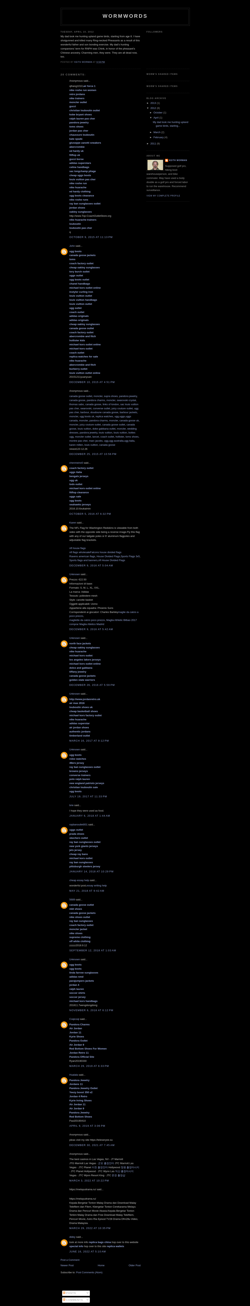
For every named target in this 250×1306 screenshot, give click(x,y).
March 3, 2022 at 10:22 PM (89, 1180)
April (156, 117)
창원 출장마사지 (130, 1167)
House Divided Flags (108, 556)
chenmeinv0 (76, 462)
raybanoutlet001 (78, 824)
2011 (153, 143)
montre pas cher (78, 440)
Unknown (74, 574)
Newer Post (67, 1265)
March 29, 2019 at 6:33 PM (89, 1066)
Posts (69, 1293)
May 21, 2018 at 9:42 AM (86, 890)
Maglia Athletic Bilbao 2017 (121, 620)
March (157, 132)
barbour (84, 412)
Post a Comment (70, 1259)
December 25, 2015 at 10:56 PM (92, 454)
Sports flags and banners (83, 560)
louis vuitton (84, 428)
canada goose (77, 400)
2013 (153, 103)
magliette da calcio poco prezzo (87, 620)
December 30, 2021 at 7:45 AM (92, 1145)
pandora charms (96, 400)
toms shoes (132, 436)
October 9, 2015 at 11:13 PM (91, 237)
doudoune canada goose (104, 412)
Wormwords (125, 16)
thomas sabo (76, 404)
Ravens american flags (82, 556)
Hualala (73, 1074)
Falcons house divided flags (105, 552)
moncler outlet (83, 436)
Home (101, 1265)
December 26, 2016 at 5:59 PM (92, 685)
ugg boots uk (87, 416)
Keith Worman (178, 160)
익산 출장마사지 (124, 1171)
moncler (98, 396)
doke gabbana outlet (104, 428)
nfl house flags (77, 548)
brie (71, 805)
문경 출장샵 (118, 1175)
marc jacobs (96, 440)
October (158, 112)
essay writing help (97, 885)
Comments (73, 1299)
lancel (95, 436)
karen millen (76, 444)
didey (72, 1236)
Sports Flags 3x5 (130, 556)
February (159, 137)
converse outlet (101, 408)
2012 (153, 108)
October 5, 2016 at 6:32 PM (90, 513)
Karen (72, 522)
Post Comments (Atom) (89, 1272)
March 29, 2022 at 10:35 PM (90, 1228)
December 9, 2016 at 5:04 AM (91, 565)
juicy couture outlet (122, 408)
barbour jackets (128, 412)
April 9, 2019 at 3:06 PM (87, 1125)
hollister (119, 436)
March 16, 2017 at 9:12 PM (89, 740)
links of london (111, 404)
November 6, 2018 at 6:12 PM (91, 1010)
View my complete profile (163, 196)
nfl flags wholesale (79, 552)
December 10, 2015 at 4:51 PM (92, 382)
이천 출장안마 (100, 1167)
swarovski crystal (126, 400)
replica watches (104, 416)
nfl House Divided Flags (111, 560)
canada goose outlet (80, 396)
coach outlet (107, 436)
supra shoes (111, 396)
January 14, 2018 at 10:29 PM (91, 871)
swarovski (85, 408)
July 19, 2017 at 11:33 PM (88, 796)
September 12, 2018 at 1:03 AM (92, 950)
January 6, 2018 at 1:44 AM (89, 815)
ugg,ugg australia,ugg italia (119, 440)
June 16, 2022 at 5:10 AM (87, 1251)
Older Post (135, 1265)
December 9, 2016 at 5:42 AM (91, 629)
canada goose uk (129, 420)
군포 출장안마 (106, 1163)
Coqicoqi (74, 1019)
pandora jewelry (128, 396)
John (72, 245)
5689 (72, 899)
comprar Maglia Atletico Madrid (86, 624)
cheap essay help (79, 880)
